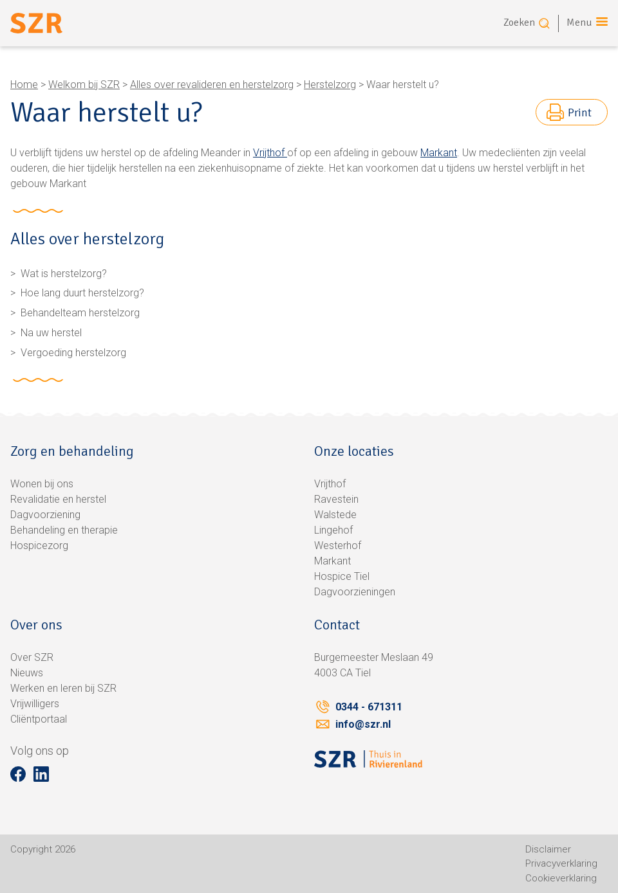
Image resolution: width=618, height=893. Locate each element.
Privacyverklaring (561, 863)
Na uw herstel (51, 333)
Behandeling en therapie (64, 530)
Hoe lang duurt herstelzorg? (82, 293)
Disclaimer (548, 849)
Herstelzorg (330, 84)
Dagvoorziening (45, 515)
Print (580, 112)
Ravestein (336, 499)
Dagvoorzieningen (354, 592)
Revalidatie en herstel (58, 499)
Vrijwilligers (34, 704)
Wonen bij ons (41, 484)
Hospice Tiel (342, 576)
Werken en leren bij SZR (63, 688)
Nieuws (26, 673)
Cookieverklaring (561, 878)
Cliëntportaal (38, 719)
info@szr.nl (363, 724)
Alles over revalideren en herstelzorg (212, 84)
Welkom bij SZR (84, 84)
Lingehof (333, 530)
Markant (438, 153)
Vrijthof (270, 153)
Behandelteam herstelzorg (80, 313)
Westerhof (337, 545)
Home (24, 84)
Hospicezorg (39, 545)
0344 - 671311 (368, 707)
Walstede (335, 515)
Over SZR (31, 657)
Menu (579, 22)
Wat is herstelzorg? (64, 273)
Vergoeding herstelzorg (73, 353)
